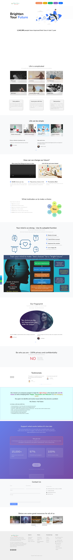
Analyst (47, 537)
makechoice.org (58, 543)
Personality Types (49, 534)
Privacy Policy (58, 546)
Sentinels (47, 540)
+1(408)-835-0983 (59, 540)
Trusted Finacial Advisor (39, 539)
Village (55, 3)
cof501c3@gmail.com (59, 541)
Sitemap (57, 549)
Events (45, 3)
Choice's (50, 3)
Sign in (60, 3)
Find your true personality (30, 538)
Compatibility (39, 3)
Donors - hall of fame (31, 541)
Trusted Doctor (39, 537)
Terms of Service (58, 544)
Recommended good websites (40, 542)
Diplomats (47, 538)
